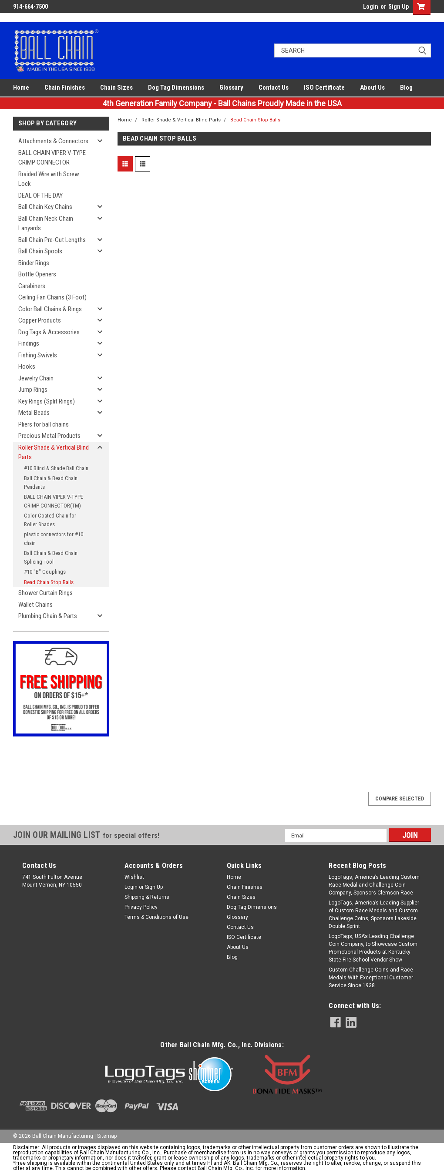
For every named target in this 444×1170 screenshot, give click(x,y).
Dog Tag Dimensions (176, 87)
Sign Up (398, 6)
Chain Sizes (116, 87)
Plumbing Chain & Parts (47, 616)
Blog (406, 87)
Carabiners (31, 286)
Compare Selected (399, 799)
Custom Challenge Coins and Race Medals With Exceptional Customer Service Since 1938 (371, 977)
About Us (372, 87)
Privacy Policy (141, 907)
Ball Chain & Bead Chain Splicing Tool (50, 557)
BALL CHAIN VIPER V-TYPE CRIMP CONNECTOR (52, 158)
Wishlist (134, 877)
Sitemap (107, 1136)
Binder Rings (33, 263)
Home (21, 87)
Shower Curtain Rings (45, 593)
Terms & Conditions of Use (156, 917)
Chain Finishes (64, 87)
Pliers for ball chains (43, 424)
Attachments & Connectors (53, 141)
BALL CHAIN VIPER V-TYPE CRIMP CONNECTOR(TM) (53, 501)
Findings (28, 343)
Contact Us (274, 87)
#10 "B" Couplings (45, 571)
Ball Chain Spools (40, 251)
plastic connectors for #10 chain (53, 538)
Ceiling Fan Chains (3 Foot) (52, 297)
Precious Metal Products (49, 436)
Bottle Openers (37, 274)
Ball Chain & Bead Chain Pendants (50, 482)
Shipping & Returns (146, 897)
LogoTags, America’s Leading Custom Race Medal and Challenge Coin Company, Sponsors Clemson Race (374, 885)
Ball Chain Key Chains (45, 207)
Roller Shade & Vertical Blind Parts (53, 452)
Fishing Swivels (37, 355)
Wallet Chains (35, 605)
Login (370, 6)
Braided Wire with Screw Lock (48, 179)
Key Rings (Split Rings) (46, 401)
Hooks (26, 366)
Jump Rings (32, 389)
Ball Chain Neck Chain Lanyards (45, 223)
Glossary (231, 87)
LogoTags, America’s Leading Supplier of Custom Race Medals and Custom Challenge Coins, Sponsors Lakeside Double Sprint (374, 914)
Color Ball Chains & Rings (50, 309)
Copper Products (39, 320)
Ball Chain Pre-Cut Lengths (52, 240)
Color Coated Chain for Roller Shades (50, 520)
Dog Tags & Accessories (49, 332)
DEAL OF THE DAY (40, 195)
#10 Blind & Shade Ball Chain (56, 468)
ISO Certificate (324, 87)
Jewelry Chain (36, 378)
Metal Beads (34, 413)
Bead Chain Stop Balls (49, 582)
